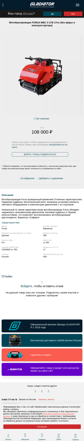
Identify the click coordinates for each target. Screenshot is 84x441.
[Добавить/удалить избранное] (27, 178)
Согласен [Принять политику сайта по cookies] (42, 426)
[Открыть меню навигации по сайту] (77, 5)
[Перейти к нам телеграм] (42, 391)
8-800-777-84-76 (9, 399)
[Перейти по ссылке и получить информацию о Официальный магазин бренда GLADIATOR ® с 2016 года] (42, 325)
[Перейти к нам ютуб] (48, 391)
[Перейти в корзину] (75, 436)
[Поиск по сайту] (3, 5)
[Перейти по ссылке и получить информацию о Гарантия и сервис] (42, 354)
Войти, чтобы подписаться (40, 154)
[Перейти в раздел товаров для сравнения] (42, 435)
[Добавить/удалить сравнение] (50, 178)
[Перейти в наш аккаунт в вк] (36, 391)
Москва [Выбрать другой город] (28, 13)
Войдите (26, 286)
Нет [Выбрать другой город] (73, 14)
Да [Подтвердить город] (52, 14)
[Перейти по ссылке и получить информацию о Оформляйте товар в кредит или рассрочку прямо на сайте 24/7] (42, 369)
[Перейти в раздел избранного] (25, 435)
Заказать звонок (46, 399)
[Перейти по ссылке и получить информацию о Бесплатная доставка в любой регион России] (42, 340)
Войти (59, 439)
